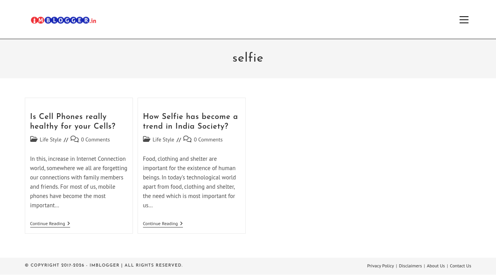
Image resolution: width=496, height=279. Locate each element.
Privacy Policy (380, 266)
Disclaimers (410, 266)
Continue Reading (50, 224)
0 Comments (95, 139)
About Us (436, 266)
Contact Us (460, 266)
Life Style (51, 139)
